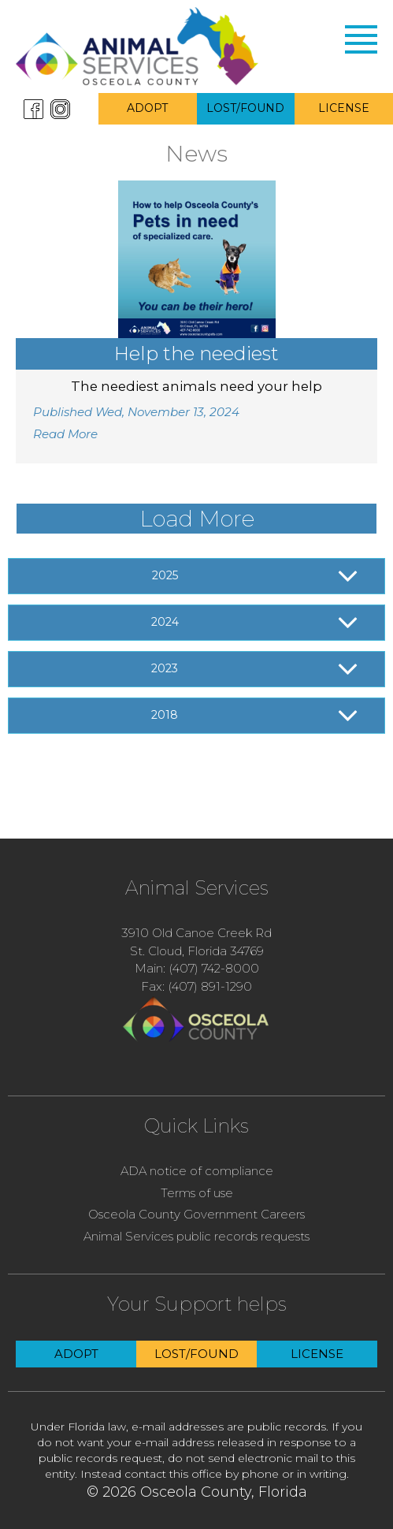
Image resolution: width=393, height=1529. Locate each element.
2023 (164, 668)
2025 (165, 575)
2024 (165, 622)
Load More (196, 518)
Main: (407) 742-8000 (197, 968)
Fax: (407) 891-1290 (196, 986)
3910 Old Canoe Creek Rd (196, 932)
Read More (65, 433)
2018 (164, 715)
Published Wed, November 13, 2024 (136, 411)
